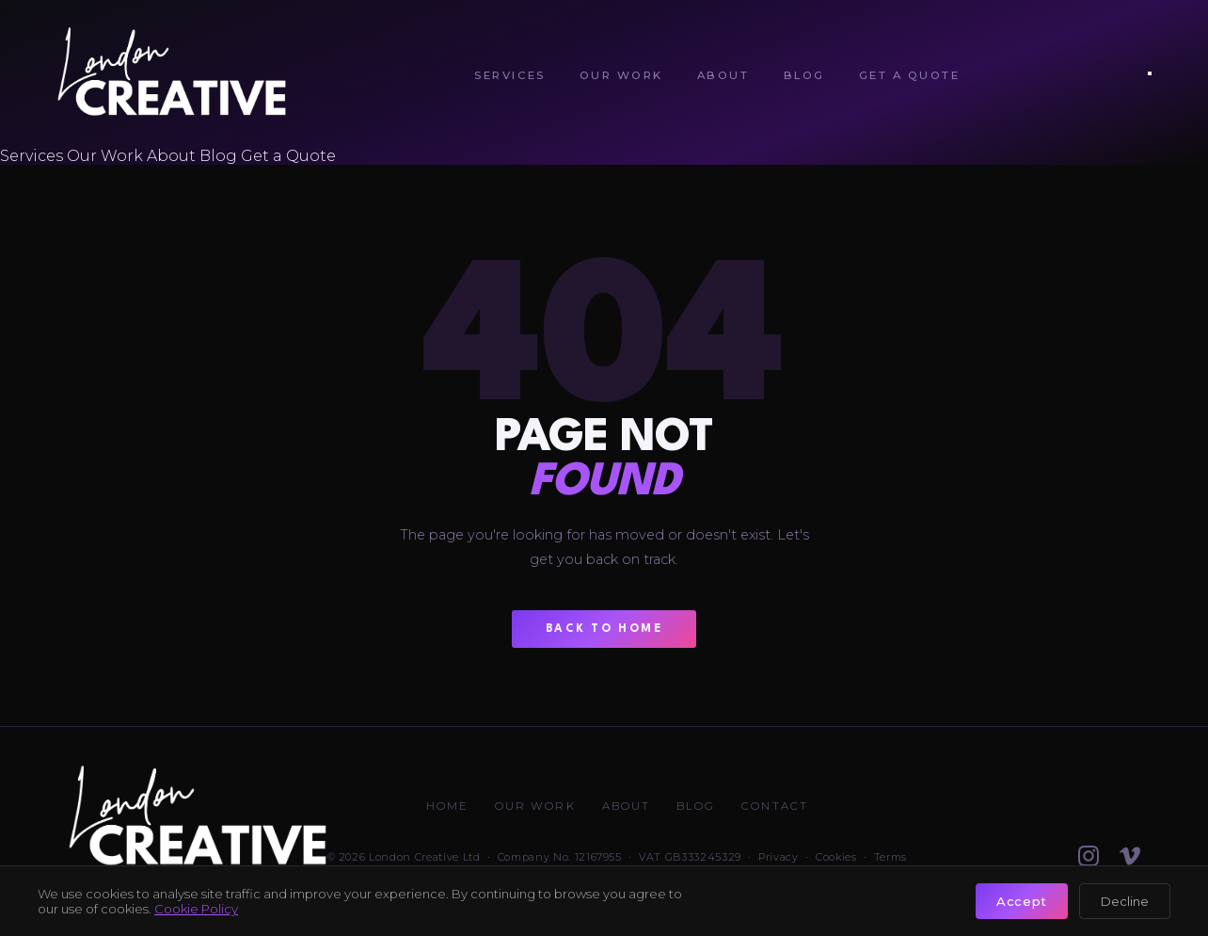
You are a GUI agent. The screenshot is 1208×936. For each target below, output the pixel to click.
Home (447, 806)
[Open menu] (1150, 73)
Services (509, 75)
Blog (804, 75)
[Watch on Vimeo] (1130, 856)
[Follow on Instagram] (1088, 856)
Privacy (778, 856)
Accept (1021, 901)
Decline (1125, 901)
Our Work (621, 75)
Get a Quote (910, 75)
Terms (890, 856)
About (723, 75)
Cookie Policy (196, 908)
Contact (774, 806)
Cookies (836, 856)
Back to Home (604, 629)
